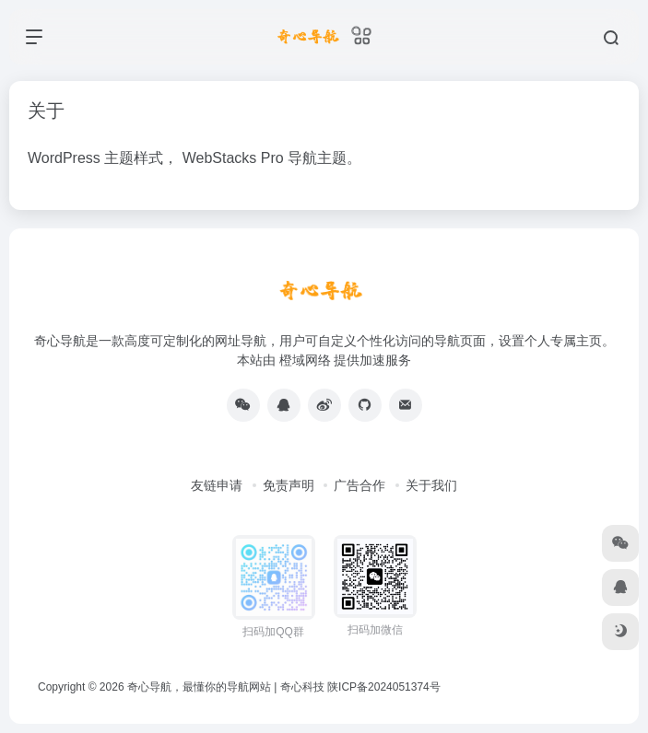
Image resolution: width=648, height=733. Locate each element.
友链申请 (216, 485)
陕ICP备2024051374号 (384, 687)
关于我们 (431, 485)
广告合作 (359, 485)
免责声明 (288, 485)
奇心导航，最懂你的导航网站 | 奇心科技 (225, 687)
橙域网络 (305, 360)
